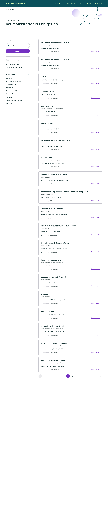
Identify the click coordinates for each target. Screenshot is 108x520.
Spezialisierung (12, 60)
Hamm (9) (9, 78)
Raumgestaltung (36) (13, 64)
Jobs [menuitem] (81, 3)
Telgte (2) (9, 97)
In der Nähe (10, 74)
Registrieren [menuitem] (98, 3)
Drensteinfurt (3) (11, 91)
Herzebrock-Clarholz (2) (14, 100)
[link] (70, 46)
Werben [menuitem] (88, 3)
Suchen (17, 51)
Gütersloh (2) (10, 103)
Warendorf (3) (10, 88)
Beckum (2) (9, 94)
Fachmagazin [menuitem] (71, 3)
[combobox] (18, 45)
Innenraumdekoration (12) (14, 67)
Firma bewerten (95, 51)
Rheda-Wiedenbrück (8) (13, 81)
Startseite (9, 10)
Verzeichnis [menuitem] (57, 3)
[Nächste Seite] (100, 377)
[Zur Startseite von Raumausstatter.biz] (15, 3)
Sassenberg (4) (11, 85)
